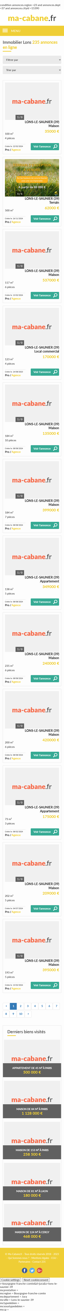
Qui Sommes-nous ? (18, 1258)
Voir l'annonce (42, 146)
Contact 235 (39, 1261)
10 (20, 1013)
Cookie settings (10, 1279)
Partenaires (24, 1261)
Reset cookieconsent (36, 1279)
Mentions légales (40, 1258)
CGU (53, 1258)
